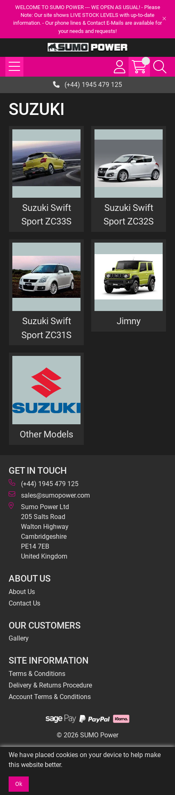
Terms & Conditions (37, 674)
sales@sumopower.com (49, 495)
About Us (22, 592)
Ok (18, 784)
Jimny (128, 321)
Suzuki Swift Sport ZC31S (46, 328)
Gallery (19, 638)
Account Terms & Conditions (50, 697)
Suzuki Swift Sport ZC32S (129, 214)
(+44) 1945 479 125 (87, 85)
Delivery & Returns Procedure (50, 685)
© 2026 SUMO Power (87, 735)
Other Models (46, 434)
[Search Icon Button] (160, 67)
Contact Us (24, 603)
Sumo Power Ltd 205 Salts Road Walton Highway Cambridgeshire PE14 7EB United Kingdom (39, 531)
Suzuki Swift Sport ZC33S (46, 214)
